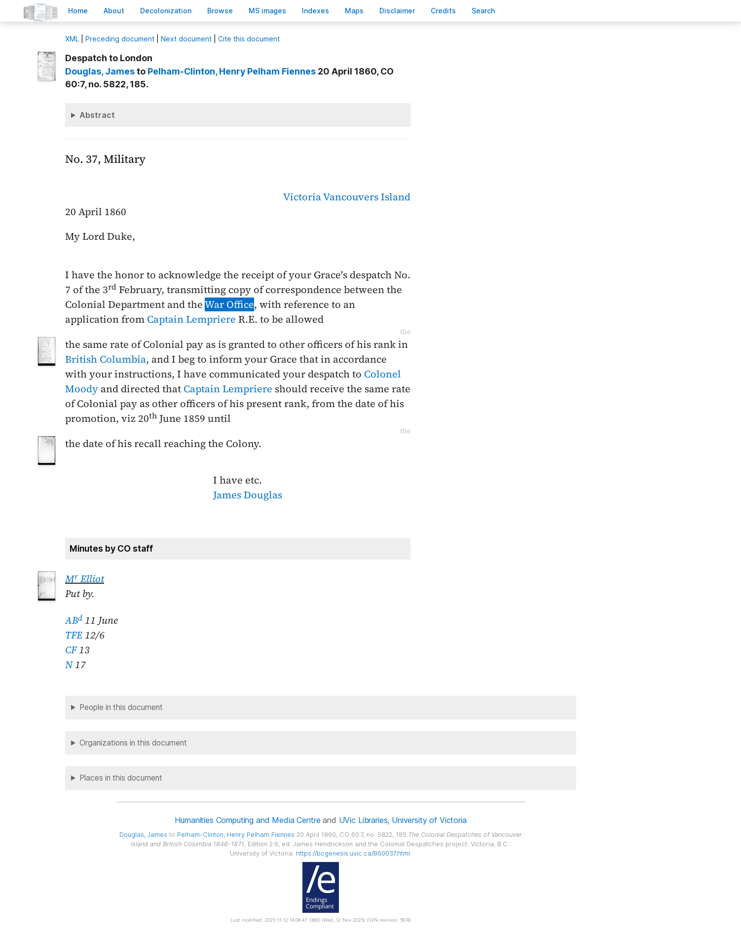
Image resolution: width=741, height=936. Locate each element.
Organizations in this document (133, 743)
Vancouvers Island (366, 197)
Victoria (302, 197)
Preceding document (119, 39)
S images (267, 10)
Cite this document (249, 39)
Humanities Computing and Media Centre (247, 820)
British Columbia (105, 359)
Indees (315, 10)
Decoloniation (165, 10)
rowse (220, 10)
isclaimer (397, 10)
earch (483, 10)
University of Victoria (429, 820)
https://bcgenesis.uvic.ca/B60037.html (353, 853)
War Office (229, 304)
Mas (354, 10)
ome (78, 10)
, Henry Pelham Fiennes (232, 71)
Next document (186, 39)
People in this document (121, 707)
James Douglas (247, 495)
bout (114, 10)
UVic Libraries (363, 820)
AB (73, 620)
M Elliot (84, 579)
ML (72, 39)
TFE (73, 635)
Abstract (97, 115)
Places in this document (120, 778)
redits (443, 10)
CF (70, 650)
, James (100, 71)
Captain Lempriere (191, 319)
